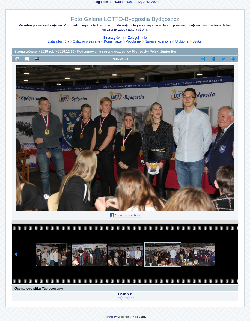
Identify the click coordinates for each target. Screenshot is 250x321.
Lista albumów (58, 41)
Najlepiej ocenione (158, 41)
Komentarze (113, 41)
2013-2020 (150, 2)
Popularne (133, 41)
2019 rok (47, 51)
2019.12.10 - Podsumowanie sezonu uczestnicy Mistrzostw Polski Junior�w (117, 51)
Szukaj (197, 41)
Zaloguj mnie (137, 38)
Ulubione (181, 41)
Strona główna (113, 38)
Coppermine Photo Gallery (131, 317)
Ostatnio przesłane (86, 41)
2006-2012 (133, 2)
